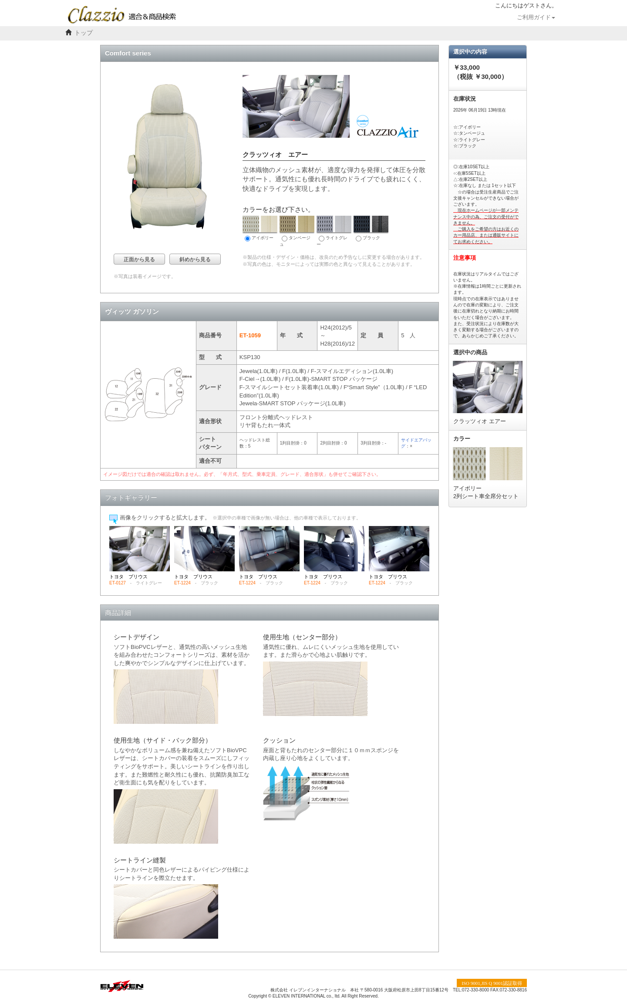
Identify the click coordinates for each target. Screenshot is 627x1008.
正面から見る (139, 259)
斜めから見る (195, 259)
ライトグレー (334, 231)
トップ (83, 33)
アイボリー (260, 228)
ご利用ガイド (536, 17)
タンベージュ (297, 231)
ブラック (371, 228)
